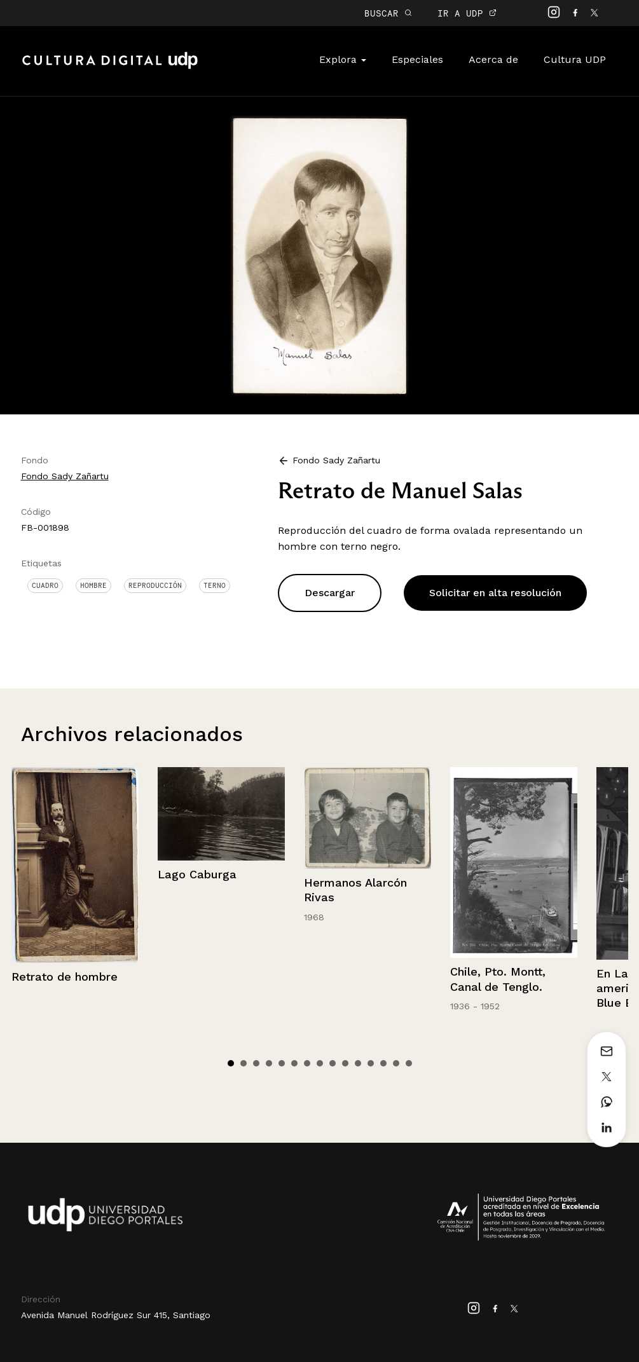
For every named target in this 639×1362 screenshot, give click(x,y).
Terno (214, 585)
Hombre (93, 585)
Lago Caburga (197, 874)
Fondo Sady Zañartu (65, 476)
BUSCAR (388, 13)
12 (371, 1063)
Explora (342, 59)
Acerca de (493, 59)
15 (409, 1063)
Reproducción (155, 585)
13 (383, 1063)
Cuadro (45, 585)
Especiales (417, 59)
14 (396, 1063)
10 (345, 1063)
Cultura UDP (575, 59)
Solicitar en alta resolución (495, 593)
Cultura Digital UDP (110, 67)
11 (358, 1063)
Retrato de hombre (64, 976)
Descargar (330, 593)
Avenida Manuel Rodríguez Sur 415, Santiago (115, 1315)
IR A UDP (467, 13)
